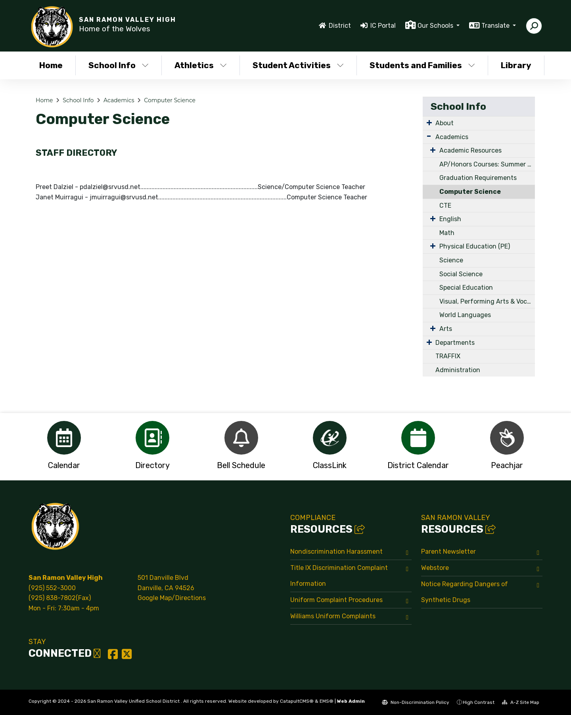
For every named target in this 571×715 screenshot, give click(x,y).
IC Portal (383, 25)
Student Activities (298, 65)
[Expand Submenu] (429, 122)
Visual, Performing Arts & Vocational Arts (487, 301)
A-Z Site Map (520, 702)
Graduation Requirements (478, 178)
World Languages (465, 315)
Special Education (466, 287)
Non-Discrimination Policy (415, 702)
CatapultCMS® (297, 701)
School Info (118, 65)
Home (51, 65)
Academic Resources (470, 150)
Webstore (435, 568)
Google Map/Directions (172, 598)
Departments (455, 342)
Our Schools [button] (436, 25)
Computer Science (169, 100)
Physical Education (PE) (474, 246)
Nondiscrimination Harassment (336, 551)
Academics (118, 100)
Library (516, 65)
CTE (445, 205)
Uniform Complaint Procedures (336, 600)
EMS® (326, 701)
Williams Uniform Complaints (333, 616)
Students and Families (422, 65)
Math (446, 233)
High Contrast (478, 702)
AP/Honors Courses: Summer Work (487, 164)
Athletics (200, 65)
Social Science (461, 274)
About (444, 123)
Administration (457, 370)
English (450, 219)
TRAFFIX (447, 356)
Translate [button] (496, 25)
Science (451, 260)
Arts (445, 329)
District (340, 25)
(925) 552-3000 (52, 588)
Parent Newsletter (448, 551)
